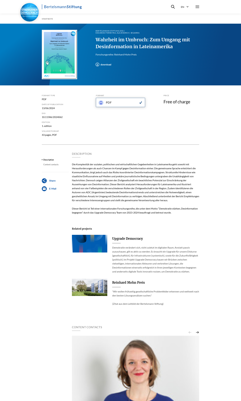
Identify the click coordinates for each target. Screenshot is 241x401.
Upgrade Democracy (127, 239)
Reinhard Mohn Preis (128, 282)
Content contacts (51, 164)
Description (48, 159)
